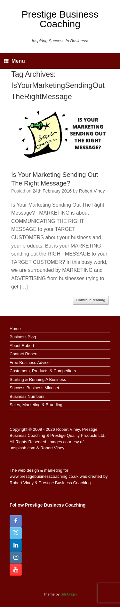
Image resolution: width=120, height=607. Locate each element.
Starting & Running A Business (38, 379)
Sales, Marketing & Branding (36, 404)
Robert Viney (92, 190)
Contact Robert (23, 353)
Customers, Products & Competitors (43, 370)
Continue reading (90, 300)
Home (15, 328)
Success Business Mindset (34, 387)
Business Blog (23, 337)
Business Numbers (27, 396)
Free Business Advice (30, 362)
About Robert (22, 345)
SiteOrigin (68, 594)
